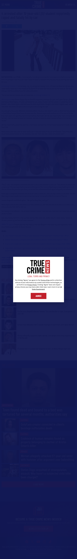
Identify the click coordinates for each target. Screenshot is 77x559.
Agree (39, 295)
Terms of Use (45, 280)
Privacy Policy (32, 285)
